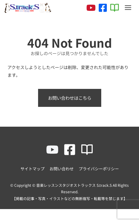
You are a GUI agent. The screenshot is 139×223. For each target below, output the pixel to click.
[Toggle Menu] (128, 7)
